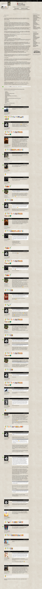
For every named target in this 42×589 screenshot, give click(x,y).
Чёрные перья (34, 36)
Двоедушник (34, 40)
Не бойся (6, 96)
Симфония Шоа (35, 43)
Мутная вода (34, 46)
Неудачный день (35, 15)
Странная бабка (35, 18)
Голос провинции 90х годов (36, 24)
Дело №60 (34, 26)
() (8, 128)
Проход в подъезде (7, 94)
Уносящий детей (35, 32)
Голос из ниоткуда (7, 101)
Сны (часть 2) (6, 100)
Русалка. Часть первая (35, 33)
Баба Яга (34, 35)
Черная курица (35, 39)
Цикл (33, 25)
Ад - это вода (34, 44)
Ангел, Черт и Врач (35, 38)
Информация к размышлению (36, 27)
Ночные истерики (35, 19)
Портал (6, 102)
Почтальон (34, 21)
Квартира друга (6, 92)
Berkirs (11, 86)
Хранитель (34, 41)
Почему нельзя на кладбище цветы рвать (9, 93)
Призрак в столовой (35, 16)
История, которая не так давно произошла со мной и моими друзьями (13, 98)
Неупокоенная (34, 22)
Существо (6, 97)
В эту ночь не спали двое (36, 17)
